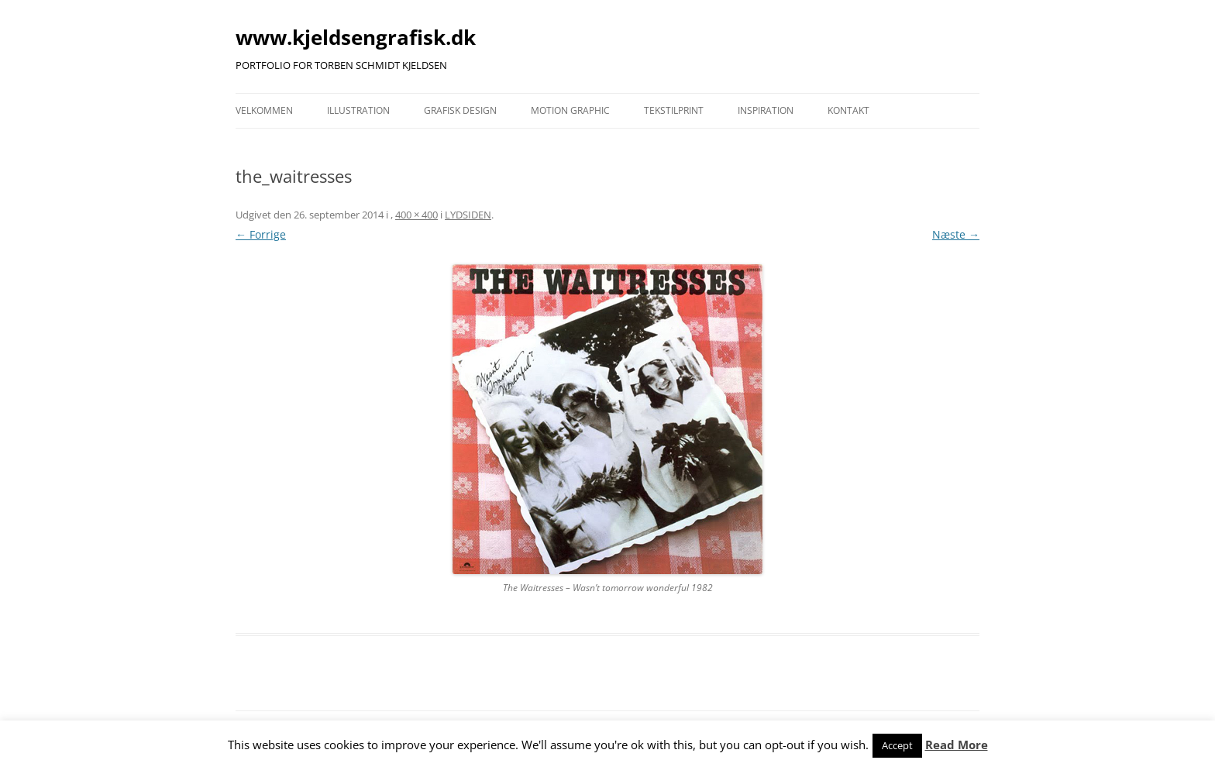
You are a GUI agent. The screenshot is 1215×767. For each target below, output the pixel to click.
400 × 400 (416, 215)
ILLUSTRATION (358, 110)
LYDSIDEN (468, 215)
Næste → (955, 234)
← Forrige (261, 234)
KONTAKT (848, 110)
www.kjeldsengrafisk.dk (356, 37)
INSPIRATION (765, 110)
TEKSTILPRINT (674, 110)
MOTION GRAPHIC (570, 110)
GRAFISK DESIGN (460, 110)
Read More (956, 745)
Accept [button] (897, 745)
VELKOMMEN (264, 110)
